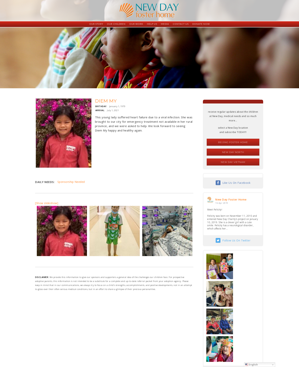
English (251, 364)
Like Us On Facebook (236, 183)
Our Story (96, 23)
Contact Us (181, 23)
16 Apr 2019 (221, 202)
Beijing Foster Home (233, 142)
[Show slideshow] (46, 203)
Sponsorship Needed (71, 182)
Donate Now (201, 23)
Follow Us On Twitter (236, 240)
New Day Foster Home (231, 199)
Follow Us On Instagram (236, 316)
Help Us (152, 23)
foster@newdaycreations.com (139, 350)
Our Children (116, 23)
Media (165, 23)
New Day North (233, 152)
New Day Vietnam (233, 162)
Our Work (136, 23)
